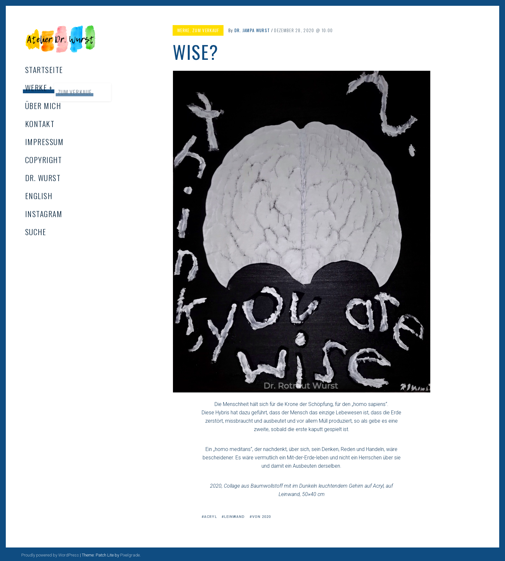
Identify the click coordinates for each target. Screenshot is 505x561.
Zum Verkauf (205, 30)
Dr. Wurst (43, 177)
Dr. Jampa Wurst (252, 30)
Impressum (44, 141)
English (38, 195)
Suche (35, 231)
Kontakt (39, 123)
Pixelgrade (130, 555)
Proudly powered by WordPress (50, 555)
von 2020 (261, 517)
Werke (36, 87)
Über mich (43, 105)
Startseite (44, 69)
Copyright (43, 159)
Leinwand (234, 517)
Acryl (210, 517)
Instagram (43, 213)
